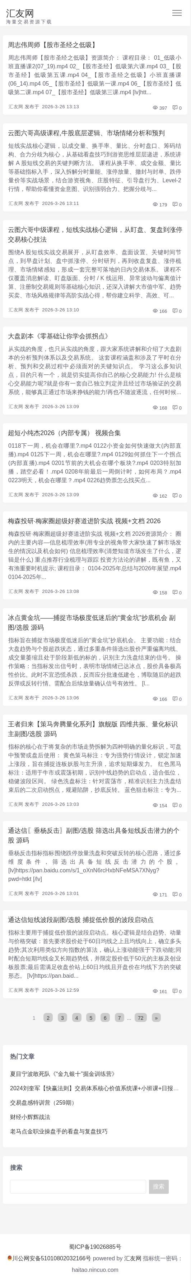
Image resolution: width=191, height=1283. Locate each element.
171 (159, 895)
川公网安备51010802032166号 (49, 1258)
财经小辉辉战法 (30, 1117)
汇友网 (20, 13)
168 (159, 408)
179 (159, 204)
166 (159, 311)
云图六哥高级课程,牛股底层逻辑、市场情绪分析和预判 (86, 133)
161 (159, 991)
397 (159, 108)
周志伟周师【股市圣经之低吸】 (53, 45)
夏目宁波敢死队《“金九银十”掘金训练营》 (63, 1074)
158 (159, 592)
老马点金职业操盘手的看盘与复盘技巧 (59, 1131)
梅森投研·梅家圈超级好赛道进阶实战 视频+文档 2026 (84, 521)
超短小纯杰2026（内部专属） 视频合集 (64, 433)
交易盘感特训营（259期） (43, 1103)
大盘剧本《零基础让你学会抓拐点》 (59, 336)
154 (159, 805)
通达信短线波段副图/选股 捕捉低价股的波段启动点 (81, 919)
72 (141, 1018)
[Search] (78, 1187)
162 (159, 496)
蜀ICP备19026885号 (95, 1247)
